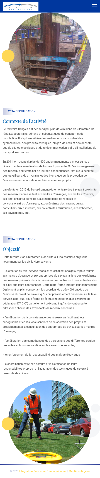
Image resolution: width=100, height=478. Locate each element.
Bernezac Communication (50, 471)
